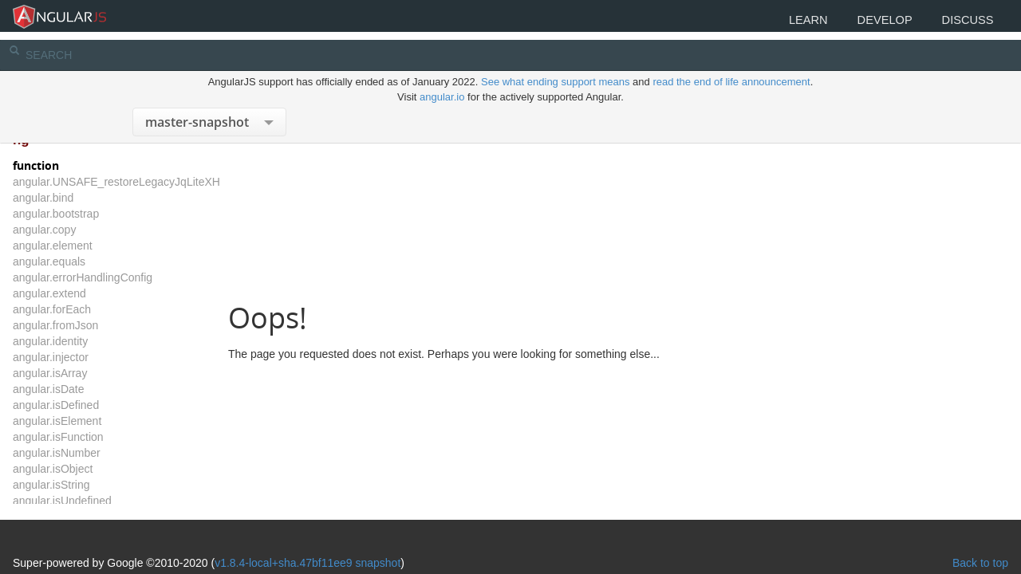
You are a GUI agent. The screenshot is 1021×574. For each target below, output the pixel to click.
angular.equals (92, 261)
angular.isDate (92, 389)
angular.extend (92, 293)
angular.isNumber (100, 452)
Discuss (960, 22)
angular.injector (94, 357)
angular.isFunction (101, 437)
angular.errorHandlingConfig (125, 277)
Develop (864, 22)
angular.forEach (95, 309)
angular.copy (87, 229)
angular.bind (86, 197)
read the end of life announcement (731, 63)
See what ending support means (557, 63)
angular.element (96, 245)
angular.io (442, 79)
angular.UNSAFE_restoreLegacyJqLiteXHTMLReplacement (203, 181)
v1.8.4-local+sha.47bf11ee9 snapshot (350, 511)
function (79, 165)
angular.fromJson (98, 325)
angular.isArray (93, 373)
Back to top (937, 511)
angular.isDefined (99, 405)
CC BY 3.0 (430, 535)
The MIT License (202, 535)
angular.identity (93, 341)
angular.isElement (100, 421)
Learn (774, 22)
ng (64, 139)
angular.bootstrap (99, 213)
